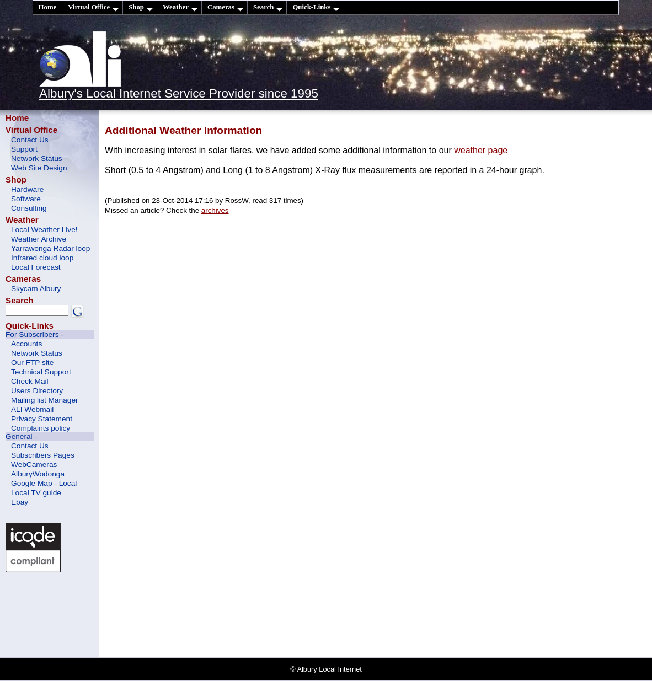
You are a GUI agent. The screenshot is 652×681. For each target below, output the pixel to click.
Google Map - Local (44, 483)
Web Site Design (39, 168)
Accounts (26, 344)
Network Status (36, 158)
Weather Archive (38, 239)
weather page (480, 150)
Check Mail (30, 381)
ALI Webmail (32, 409)
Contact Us (30, 140)
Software (26, 199)
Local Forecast (36, 267)
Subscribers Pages (42, 455)
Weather (180, 7)
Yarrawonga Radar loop (50, 248)
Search (267, 7)
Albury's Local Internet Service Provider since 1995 (178, 93)
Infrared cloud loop (42, 258)
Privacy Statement (41, 419)
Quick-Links (315, 7)
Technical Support (41, 372)
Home (48, 7)
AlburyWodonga (38, 474)
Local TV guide (36, 493)
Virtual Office (93, 7)
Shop (141, 7)
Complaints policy (40, 428)
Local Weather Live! (44, 230)
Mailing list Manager (44, 400)
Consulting (29, 208)
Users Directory (37, 391)
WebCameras (34, 464)
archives (215, 210)
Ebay (19, 502)
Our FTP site (32, 362)
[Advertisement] (55, 613)
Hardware (27, 189)
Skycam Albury (36, 289)
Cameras (225, 7)
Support (24, 149)
